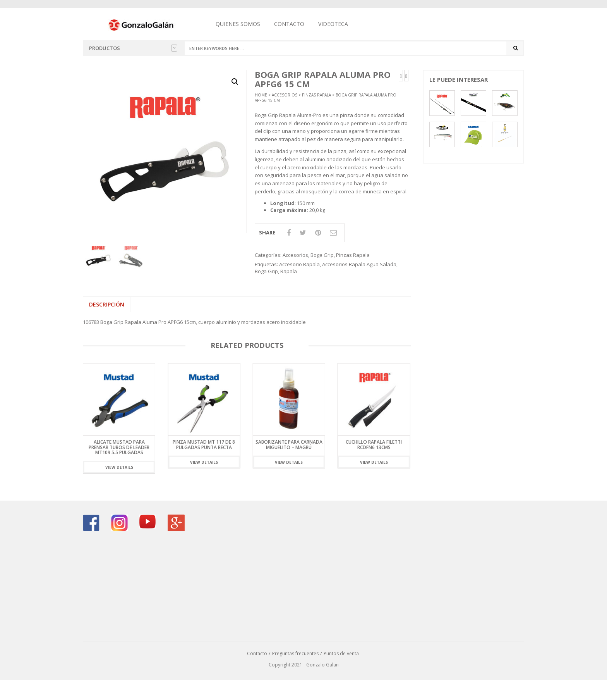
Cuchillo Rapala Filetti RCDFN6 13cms (374, 445)
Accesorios (284, 95)
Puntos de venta (341, 653)
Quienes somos (238, 24)
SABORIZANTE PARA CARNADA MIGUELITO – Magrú (288, 445)
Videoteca (333, 24)
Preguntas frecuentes (295, 653)
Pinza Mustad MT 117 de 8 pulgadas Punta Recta (204, 445)
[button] (235, 82)
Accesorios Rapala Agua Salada (359, 264)
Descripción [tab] (106, 304)
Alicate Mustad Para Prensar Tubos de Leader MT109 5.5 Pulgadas (119, 447)
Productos (133, 48)
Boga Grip (322, 254)
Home (261, 95)
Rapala (288, 271)
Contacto (289, 24)
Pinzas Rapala (316, 95)
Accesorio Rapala (299, 264)
